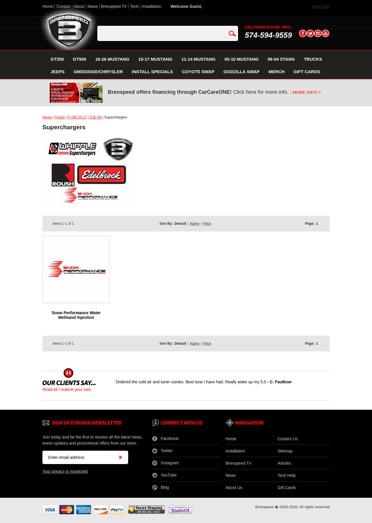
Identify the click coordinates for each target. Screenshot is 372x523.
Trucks (60, 117)
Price (207, 224)
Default (180, 224)
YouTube (164, 475)
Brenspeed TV (114, 6)
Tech (134, 6)
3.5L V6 (95, 117)
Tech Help (287, 475)
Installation (151, 6)
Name (194, 224)
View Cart (321, 6)
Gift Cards (287, 487)
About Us (234, 487)
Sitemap (285, 451)
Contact (63, 6)
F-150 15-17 (77, 117)
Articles (284, 463)
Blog (160, 487)
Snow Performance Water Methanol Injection (76, 315)
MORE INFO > (306, 92)
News (92, 6)
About (79, 6)
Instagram (165, 463)
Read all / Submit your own (66, 389)
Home (47, 6)
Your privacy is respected (65, 471)
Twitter (162, 451)
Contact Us (288, 438)
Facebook (165, 438)
